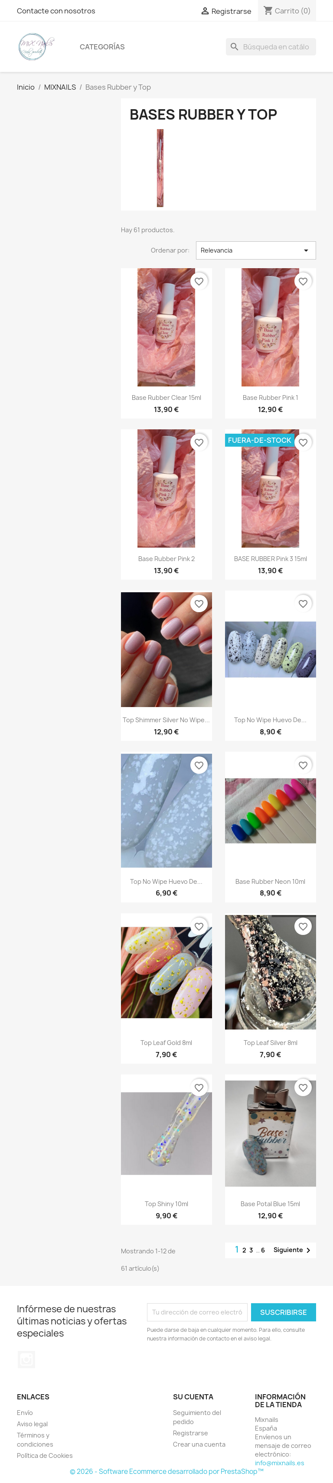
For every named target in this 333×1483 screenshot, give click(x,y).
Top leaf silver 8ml (270, 1042)
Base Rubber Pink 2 (166, 559)
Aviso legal (32, 1424)
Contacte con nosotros (56, 11)
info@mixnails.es (279, 1463)
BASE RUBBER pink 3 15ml (270, 559)
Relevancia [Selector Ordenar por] (256, 250)
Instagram (26, 1359)
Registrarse (190, 1433)
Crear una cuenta (199, 1444)
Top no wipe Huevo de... (270, 720)
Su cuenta (193, 1397)
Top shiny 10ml (166, 1204)
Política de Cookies (45, 1455)
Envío (25, 1412)
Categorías (102, 47)
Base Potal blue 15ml (270, 1204)
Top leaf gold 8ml (166, 1042)
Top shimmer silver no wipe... (166, 720)
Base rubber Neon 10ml (270, 881)
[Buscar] (271, 46)
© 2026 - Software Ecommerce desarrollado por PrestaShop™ (167, 1471)
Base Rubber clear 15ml (166, 397)
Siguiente (293, 1250)
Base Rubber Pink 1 (270, 397)
